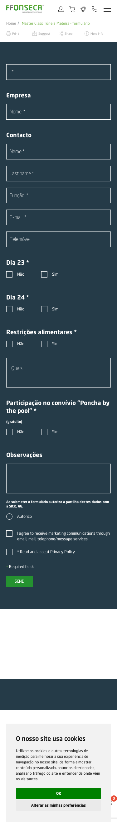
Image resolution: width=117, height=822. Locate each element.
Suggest (44, 33)
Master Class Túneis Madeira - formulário (56, 23)
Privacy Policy (62, 551)
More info (96, 33)
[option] (58, 644)
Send (19, 581)
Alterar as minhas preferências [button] (58, 805)
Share (69, 33)
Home (11, 23)
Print (15, 33)
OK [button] (58, 793)
